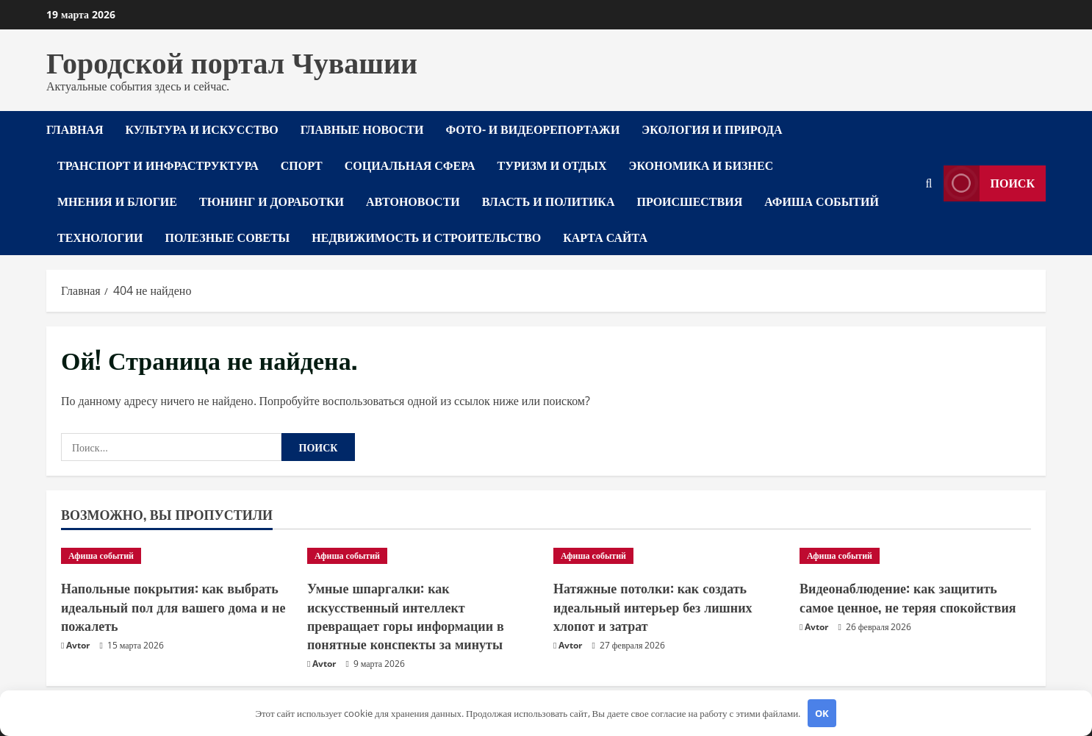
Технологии (100, 237)
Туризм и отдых (552, 165)
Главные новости (362, 128)
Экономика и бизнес (701, 165)
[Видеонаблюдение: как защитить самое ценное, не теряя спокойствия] (915, 556)
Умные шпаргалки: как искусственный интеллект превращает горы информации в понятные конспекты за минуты (405, 615)
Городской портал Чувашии (231, 60)
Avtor (78, 645)
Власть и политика (548, 201)
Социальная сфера (410, 165)
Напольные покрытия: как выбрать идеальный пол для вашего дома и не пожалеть (173, 606)
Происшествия (690, 201)
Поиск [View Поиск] (989, 183)
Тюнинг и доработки (271, 201)
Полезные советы (227, 237)
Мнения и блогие (117, 201)
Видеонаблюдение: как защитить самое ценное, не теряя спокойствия (908, 596)
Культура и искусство (201, 128)
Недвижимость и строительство (426, 237)
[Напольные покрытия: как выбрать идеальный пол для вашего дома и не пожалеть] (176, 556)
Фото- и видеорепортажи (532, 128)
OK (822, 713)
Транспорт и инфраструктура (158, 165)
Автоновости (413, 201)
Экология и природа (712, 128)
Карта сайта (605, 237)
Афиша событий (821, 201)
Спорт (302, 165)
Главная (74, 128)
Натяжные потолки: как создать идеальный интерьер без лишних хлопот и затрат (652, 606)
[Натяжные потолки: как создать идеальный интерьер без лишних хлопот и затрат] (669, 556)
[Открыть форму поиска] (929, 183)
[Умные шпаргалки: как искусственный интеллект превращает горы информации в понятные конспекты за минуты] (423, 556)
